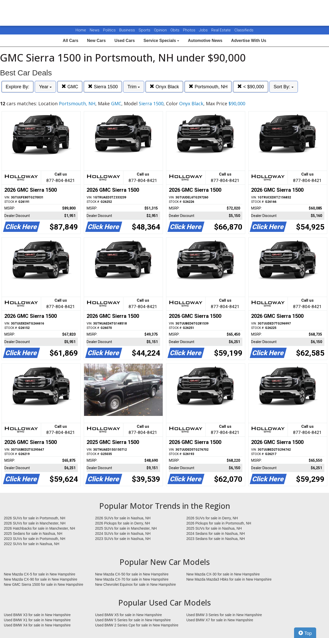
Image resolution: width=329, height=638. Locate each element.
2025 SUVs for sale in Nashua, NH (214, 528)
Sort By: (284, 86)
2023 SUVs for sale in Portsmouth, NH (34, 539)
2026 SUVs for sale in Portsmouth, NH (34, 518)
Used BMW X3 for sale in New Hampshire (37, 615)
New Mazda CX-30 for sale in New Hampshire (223, 574)
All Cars (70, 40)
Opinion (161, 30)
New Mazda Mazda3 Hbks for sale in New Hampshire (228, 579)
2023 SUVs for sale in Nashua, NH (123, 539)
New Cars (96, 40)
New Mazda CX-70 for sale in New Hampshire (132, 579)
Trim (133, 86)
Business (127, 30)
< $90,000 (250, 86)
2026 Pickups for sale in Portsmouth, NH (218, 523)
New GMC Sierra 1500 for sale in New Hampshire (43, 584)
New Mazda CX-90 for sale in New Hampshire (40, 579)
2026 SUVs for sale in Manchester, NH (35, 523)
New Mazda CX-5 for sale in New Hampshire (39, 574)
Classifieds (243, 30)
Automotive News (205, 40)
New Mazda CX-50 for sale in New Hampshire (132, 574)
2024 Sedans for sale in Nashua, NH (215, 533)
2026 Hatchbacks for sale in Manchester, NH (39, 528)
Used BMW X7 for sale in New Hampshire (219, 620)
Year (45, 86)
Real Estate (221, 30)
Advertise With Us (248, 40)
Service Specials (161, 40)
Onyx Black (164, 86)
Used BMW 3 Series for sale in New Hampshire (224, 615)
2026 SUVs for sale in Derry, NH (212, 518)
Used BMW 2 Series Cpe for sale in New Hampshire (136, 625)
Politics (109, 30)
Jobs (204, 30)
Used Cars (124, 40)
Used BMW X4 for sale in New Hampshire (37, 625)
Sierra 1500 (103, 86)
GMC (69, 86)
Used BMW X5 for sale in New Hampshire (128, 615)
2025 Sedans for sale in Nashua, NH (33, 533)
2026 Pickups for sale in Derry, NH (122, 523)
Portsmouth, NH (208, 86)
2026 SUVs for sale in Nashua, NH (123, 518)
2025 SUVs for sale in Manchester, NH (126, 528)
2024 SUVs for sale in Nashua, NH (123, 533)
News (94, 30)
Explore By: (17, 86)
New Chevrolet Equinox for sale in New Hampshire (135, 584)
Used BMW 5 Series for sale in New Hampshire (133, 620)
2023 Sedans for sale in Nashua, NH (215, 539)
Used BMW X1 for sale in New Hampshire (37, 620)
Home (81, 30)
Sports (145, 30)
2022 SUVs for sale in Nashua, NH (31, 544)
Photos (189, 30)
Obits (175, 30)
